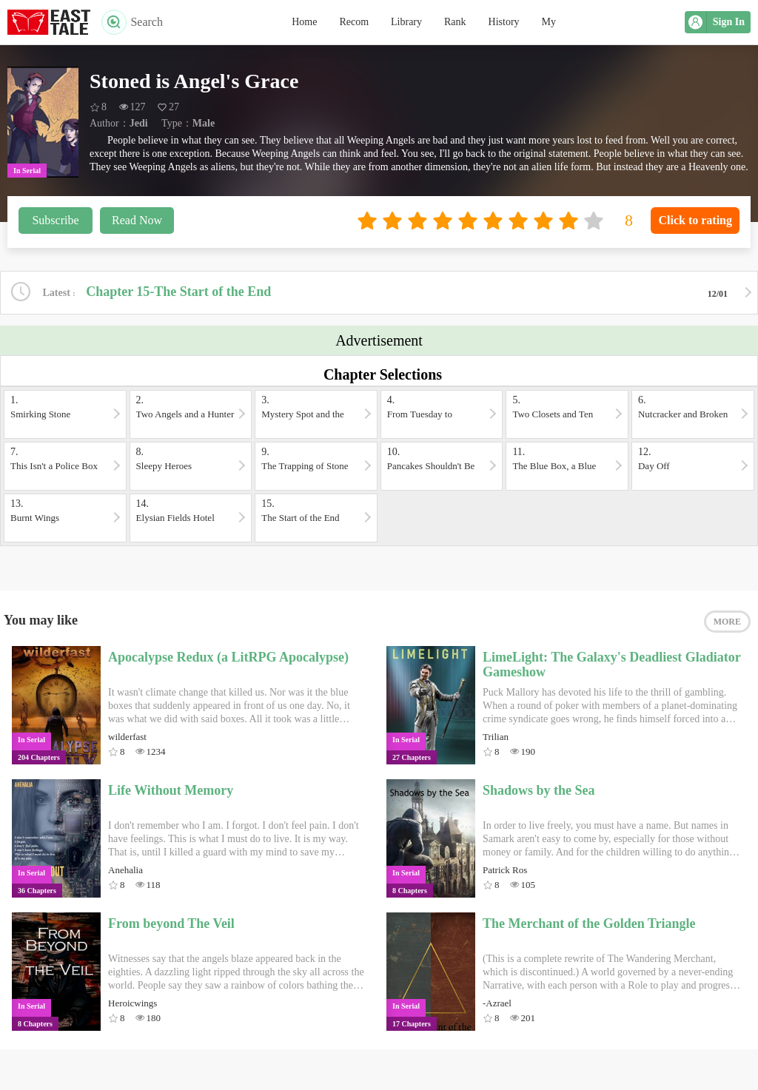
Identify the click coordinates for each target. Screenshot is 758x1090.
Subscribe (55, 220)
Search (132, 22)
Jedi (139, 123)
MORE (727, 621)
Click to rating (695, 220)
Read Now (137, 220)
